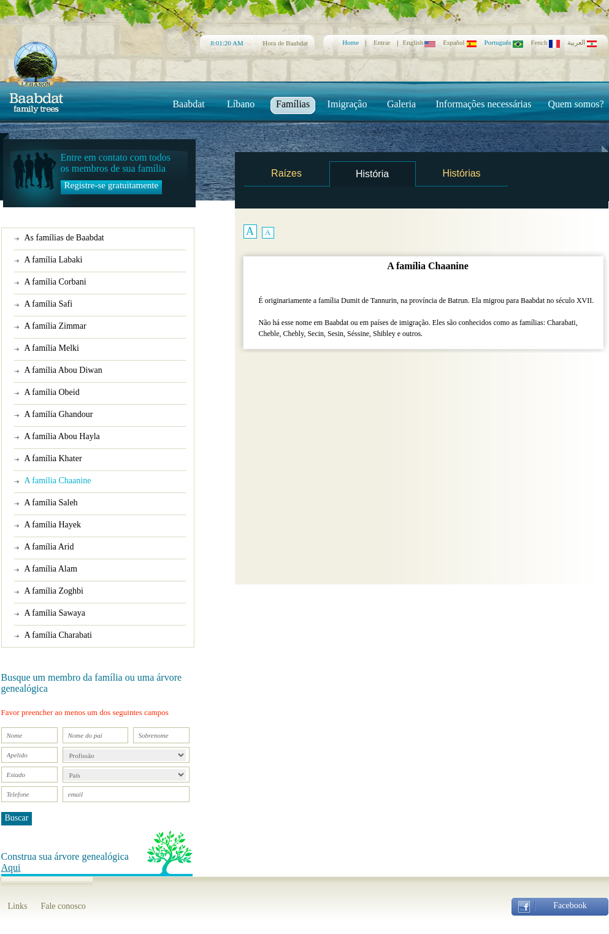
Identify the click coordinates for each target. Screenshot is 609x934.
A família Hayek (53, 524)
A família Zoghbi (54, 590)
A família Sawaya (55, 613)
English (419, 42)
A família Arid (49, 546)
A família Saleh (51, 502)
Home (350, 42)
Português (504, 42)
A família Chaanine (58, 480)
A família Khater (53, 458)
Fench (545, 42)
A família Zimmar (55, 326)
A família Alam (51, 568)
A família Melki (52, 348)
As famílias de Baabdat (64, 237)
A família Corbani (55, 281)
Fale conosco (62, 906)
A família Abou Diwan (63, 370)
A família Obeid (52, 392)
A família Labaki (54, 259)
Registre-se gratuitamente (111, 185)
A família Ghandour (59, 414)
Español (460, 42)
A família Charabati (58, 635)
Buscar (17, 817)
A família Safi (49, 303)
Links (18, 906)
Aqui (11, 867)
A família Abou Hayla (62, 436)
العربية (582, 43)
